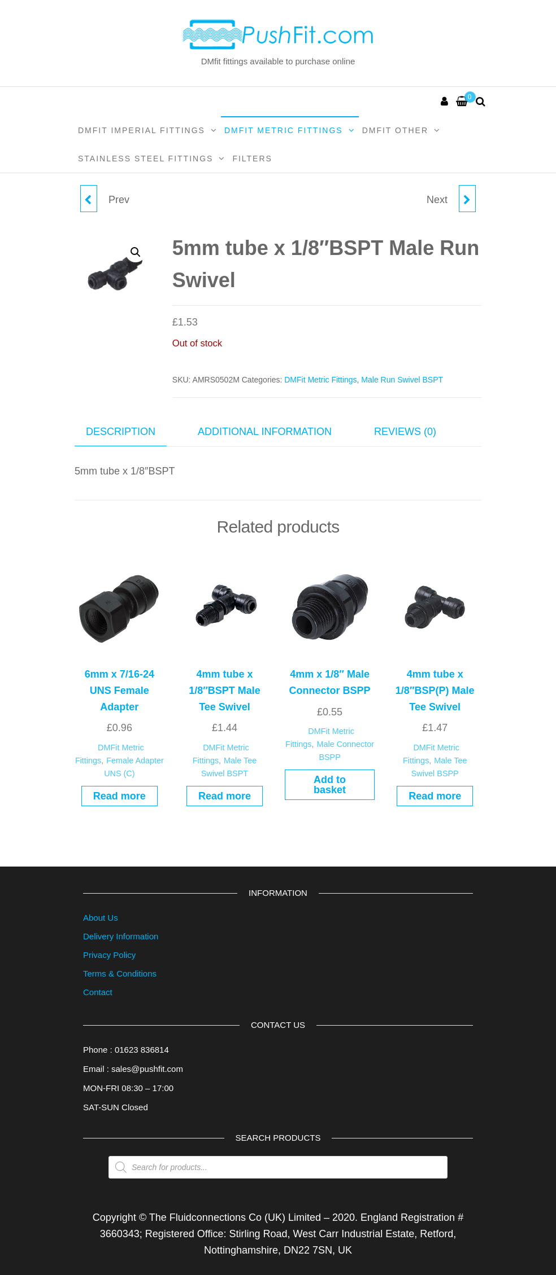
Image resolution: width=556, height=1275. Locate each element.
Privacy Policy (109, 955)
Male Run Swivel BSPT (402, 379)
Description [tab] (120, 431)
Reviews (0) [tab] (405, 431)
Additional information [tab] (265, 431)
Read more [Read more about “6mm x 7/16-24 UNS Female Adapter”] (119, 796)
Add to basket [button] (330, 784)
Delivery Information (120, 936)
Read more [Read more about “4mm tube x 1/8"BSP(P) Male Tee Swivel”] (435, 796)
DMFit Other (395, 130)
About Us (100, 917)
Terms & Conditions (120, 973)
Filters (252, 158)
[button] (135, 252)
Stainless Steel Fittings (145, 158)
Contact (97, 992)
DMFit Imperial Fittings (141, 130)
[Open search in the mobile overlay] (278, 1167)
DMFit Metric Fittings (283, 130)
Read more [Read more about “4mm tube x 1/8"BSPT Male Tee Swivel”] (224, 796)
